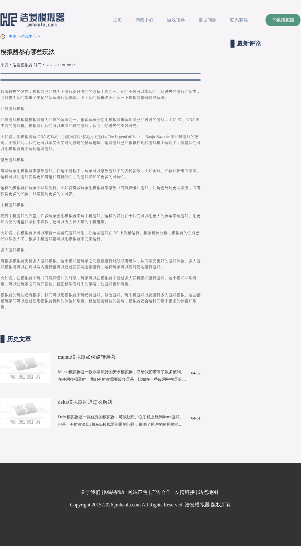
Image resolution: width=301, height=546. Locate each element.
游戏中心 (145, 20)
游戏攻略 (176, 20)
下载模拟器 (283, 20)
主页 (117, 20)
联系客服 (239, 20)
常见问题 (207, 20)
